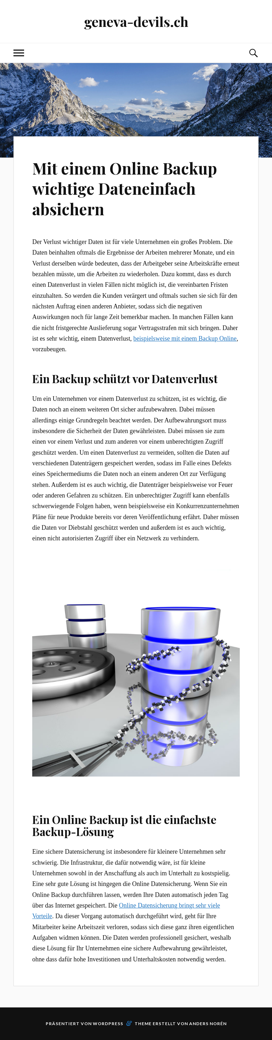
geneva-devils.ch (136, 21)
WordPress (108, 1023)
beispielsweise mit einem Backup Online (185, 338)
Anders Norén (208, 1023)
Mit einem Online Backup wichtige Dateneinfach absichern (124, 188)
